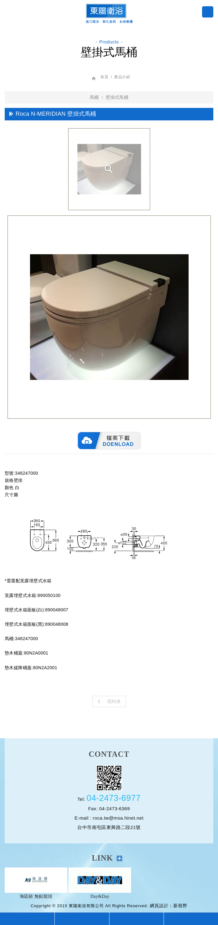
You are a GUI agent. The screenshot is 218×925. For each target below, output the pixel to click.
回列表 (109, 701)
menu (207, 12)
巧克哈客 (109, 13)
